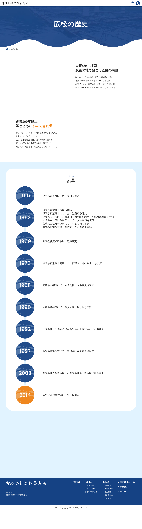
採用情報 (123, 505)
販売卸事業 (109, 507)
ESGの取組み (92, 510)
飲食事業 (108, 517)
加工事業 (108, 510)
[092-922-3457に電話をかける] (138, 3)
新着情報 (76, 501)
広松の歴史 (91, 507)
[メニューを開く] (133, 3)
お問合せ (123, 510)
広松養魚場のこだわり (128, 501)
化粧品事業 (109, 514)
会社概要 (90, 504)
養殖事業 (108, 504)
